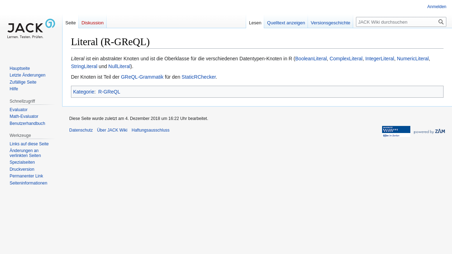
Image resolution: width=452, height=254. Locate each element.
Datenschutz (81, 130)
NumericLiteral (413, 58)
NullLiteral (119, 66)
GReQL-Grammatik (142, 77)
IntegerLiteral (379, 58)
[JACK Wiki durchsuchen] (401, 22)
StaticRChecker (198, 77)
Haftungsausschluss (151, 130)
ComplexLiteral (345, 58)
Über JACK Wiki (112, 130)
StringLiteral (84, 66)
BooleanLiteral (311, 58)
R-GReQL (109, 92)
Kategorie (83, 92)
